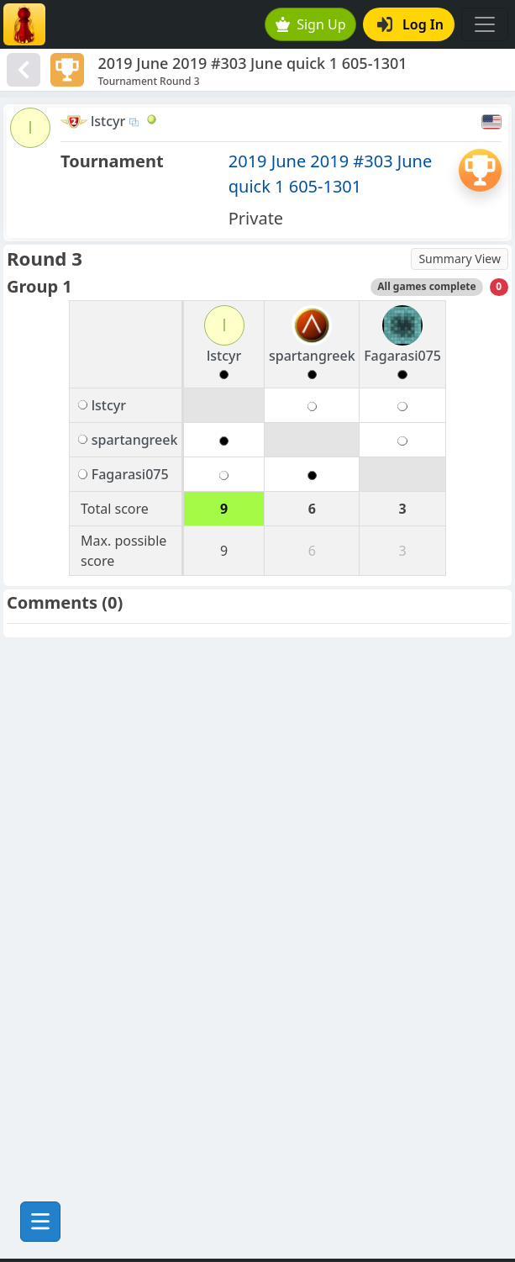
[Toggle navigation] (484, 24)
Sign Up (311, 24)
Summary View (459, 259)
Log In (410, 24)
